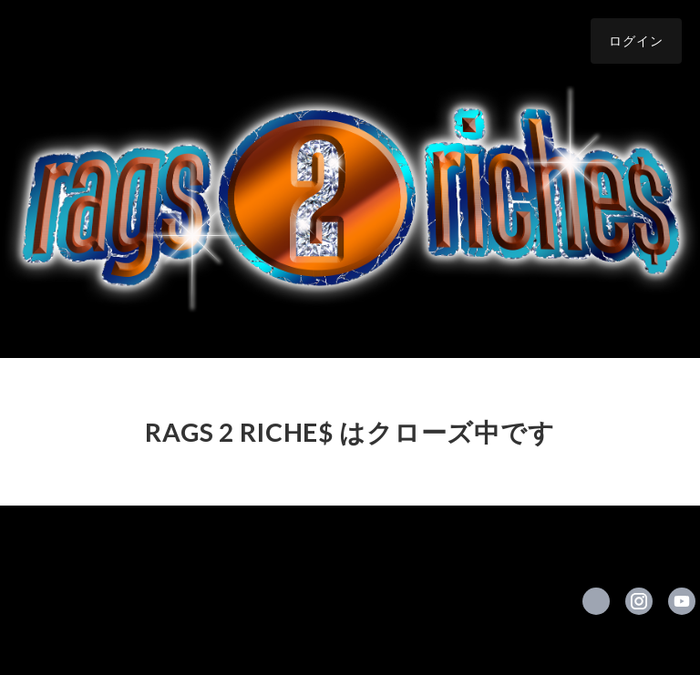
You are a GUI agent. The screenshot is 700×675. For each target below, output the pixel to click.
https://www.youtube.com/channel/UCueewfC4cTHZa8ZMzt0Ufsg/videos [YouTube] (681, 601)
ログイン (636, 40)
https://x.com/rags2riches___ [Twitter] (596, 601)
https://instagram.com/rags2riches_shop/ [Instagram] (639, 601)
